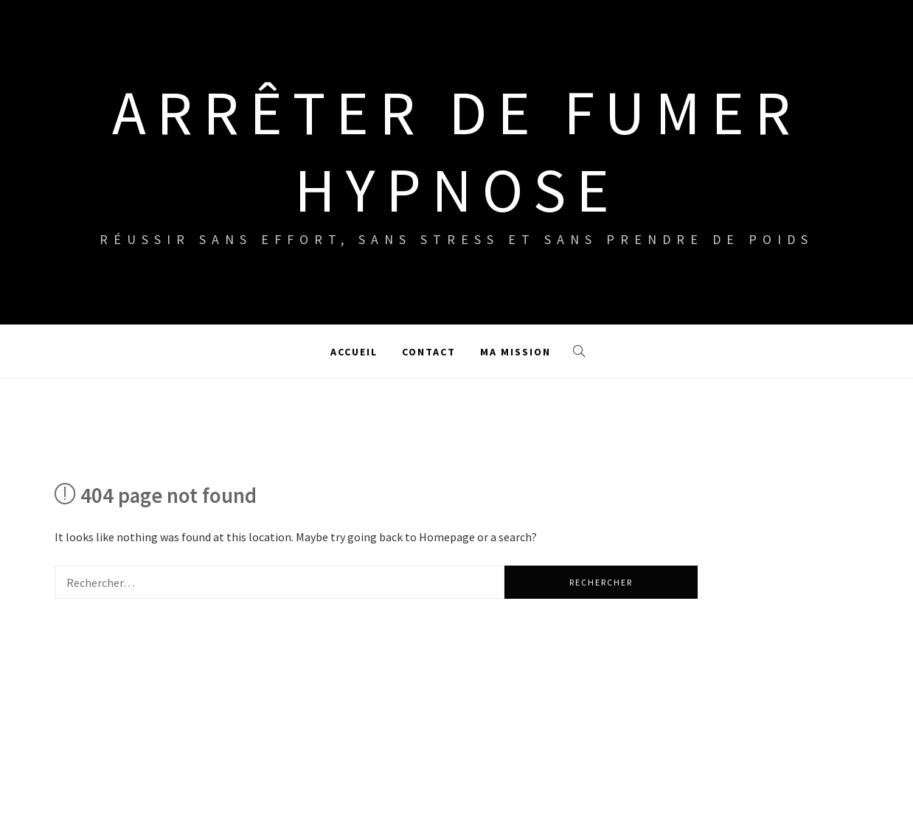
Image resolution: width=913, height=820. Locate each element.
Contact (429, 351)
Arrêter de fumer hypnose (456, 151)
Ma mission (515, 351)
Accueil (354, 351)
